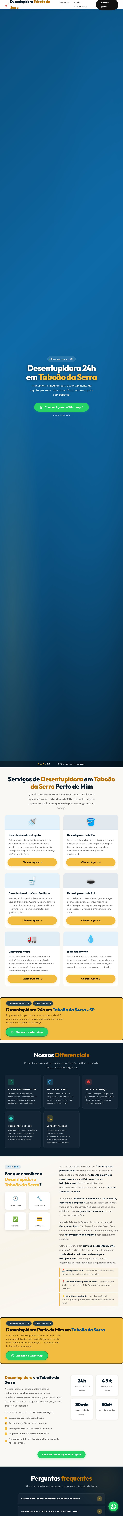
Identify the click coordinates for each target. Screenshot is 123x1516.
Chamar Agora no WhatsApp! (61, 407)
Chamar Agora (32, 862)
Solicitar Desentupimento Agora (61, 1454)
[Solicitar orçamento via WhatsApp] (100, 1506)
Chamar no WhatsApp (26, 1032)
